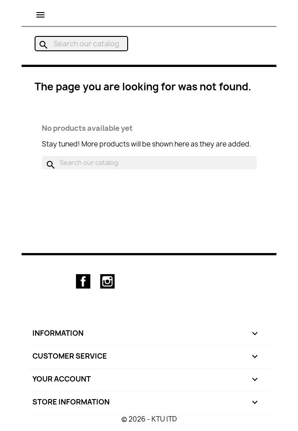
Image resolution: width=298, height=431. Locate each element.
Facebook (83, 281)
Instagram (107, 281)
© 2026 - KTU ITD (149, 419)
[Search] (81, 43)
